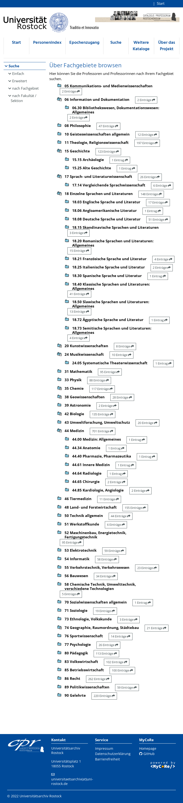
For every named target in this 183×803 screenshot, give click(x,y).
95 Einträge (110, 372)
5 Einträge (71, 594)
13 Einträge (79, 311)
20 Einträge (147, 423)
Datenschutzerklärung (113, 753)
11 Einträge (109, 499)
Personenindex (47, 42)
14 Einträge (120, 636)
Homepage (147, 748)
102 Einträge (116, 662)
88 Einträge (99, 380)
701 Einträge (102, 431)
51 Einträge (158, 219)
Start (160, 3)
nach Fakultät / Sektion (23, 98)
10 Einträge (121, 355)
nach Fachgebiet (25, 88)
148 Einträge (151, 194)
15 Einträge (79, 250)
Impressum (104, 748)
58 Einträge (107, 559)
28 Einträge (122, 397)
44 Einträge (120, 516)
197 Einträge (147, 143)
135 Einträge (102, 414)
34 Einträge (106, 576)
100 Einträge (122, 670)
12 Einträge (147, 134)
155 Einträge (135, 508)
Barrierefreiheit (107, 759)
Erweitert (19, 80)
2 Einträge (71, 91)
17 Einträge (158, 202)
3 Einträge (78, 233)
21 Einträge (156, 628)
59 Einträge (114, 551)
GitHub (147, 753)
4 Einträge (163, 259)
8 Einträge (125, 346)
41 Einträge (79, 294)
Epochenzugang (84, 42)
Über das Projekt (166, 46)
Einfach (18, 73)
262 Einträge (98, 679)
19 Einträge (105, 611)
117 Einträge (102, 389)
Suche (116, 42)
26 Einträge (150, 177)
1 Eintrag (120, 160)
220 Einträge (104, 696)
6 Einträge (162, 185)
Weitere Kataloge (141, 46)
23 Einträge (147, 568)
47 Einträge (108, 126)
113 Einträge (106, 653)
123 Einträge (108, 151)
